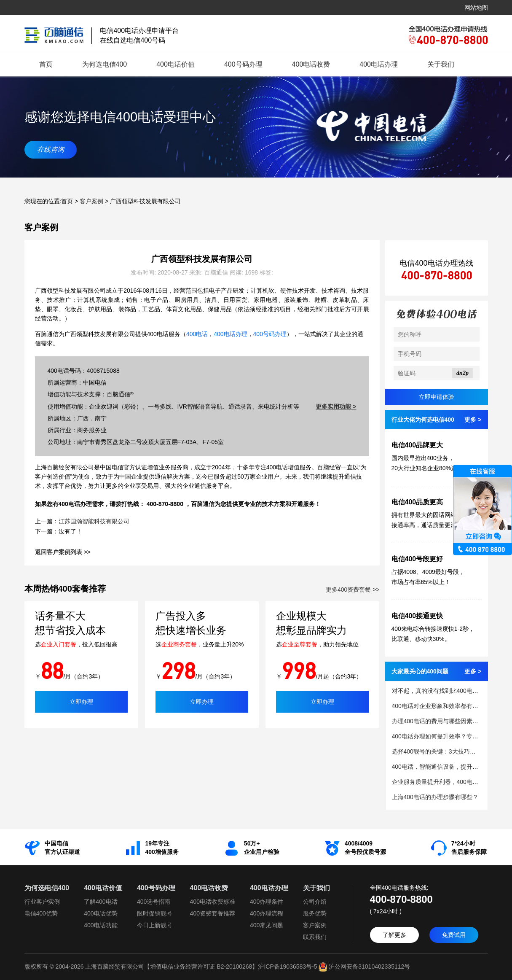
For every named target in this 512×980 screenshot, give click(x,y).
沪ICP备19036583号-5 (287, 966)
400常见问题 (266, 925)
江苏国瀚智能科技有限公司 (94, 521)
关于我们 (440, 64)
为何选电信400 (104, 64)
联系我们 (315, 937)
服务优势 (315, 913)
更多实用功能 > (336, 406)
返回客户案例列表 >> (63, 552)
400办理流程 (266, 913)
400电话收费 (311, 64)
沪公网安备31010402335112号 (363, 966)
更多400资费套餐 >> (353, 589)
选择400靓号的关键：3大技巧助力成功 (442, 751)
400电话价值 (175, 64)
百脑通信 (202, 504)
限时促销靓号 (154, 913)
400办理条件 (266, 901)
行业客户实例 (42, 901)
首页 (46, 64)
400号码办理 (243, 64)
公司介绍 (315, 901)
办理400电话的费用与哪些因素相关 (438, 721)
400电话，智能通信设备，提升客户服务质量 (450, 766)
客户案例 (91, 201)
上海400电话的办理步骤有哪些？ (435, 797)
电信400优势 (41, 913)
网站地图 (476, 7)
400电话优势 (100, 913)
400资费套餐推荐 (212, 913)
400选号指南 (153, 901)
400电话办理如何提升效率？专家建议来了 (447, 736)
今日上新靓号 (154, 925)
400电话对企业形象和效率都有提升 (438, 706)
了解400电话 (100, 901)
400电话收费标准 (212, 901)
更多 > (472, 419)
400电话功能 (100, 925)
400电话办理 (378, 64)
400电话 (197, 334)
